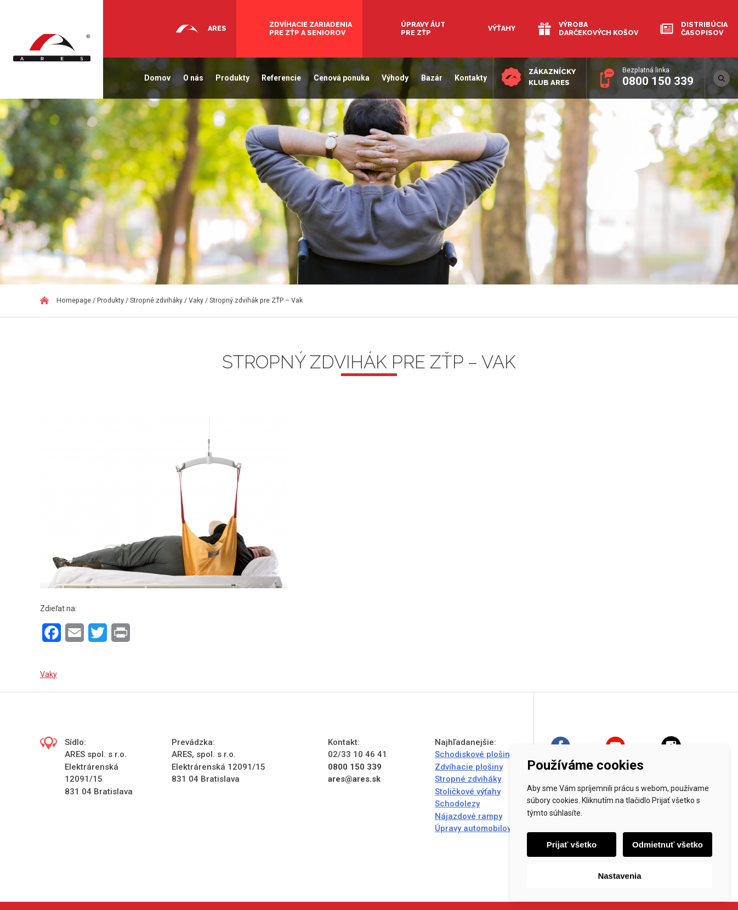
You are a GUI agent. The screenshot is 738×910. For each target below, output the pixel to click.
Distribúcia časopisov (704, 28)
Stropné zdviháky (468, 779)
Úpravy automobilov (473, 828)
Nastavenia (619, 875)
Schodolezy (457, 804)
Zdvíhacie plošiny (469, 767)
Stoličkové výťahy (468, 792)
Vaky (48, 674)
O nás (192, 77)
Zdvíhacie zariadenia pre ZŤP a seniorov (310, 28)
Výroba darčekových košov (598, 28)
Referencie (280, 77)
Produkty (231, 77)
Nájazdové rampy (468, 816)
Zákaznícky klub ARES (551, 77)
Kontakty (469, 77)
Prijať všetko (572, 844)
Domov (156, 77)
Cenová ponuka (340, 77)
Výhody (394, 77)
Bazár (430, 77)
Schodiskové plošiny (474, 754)
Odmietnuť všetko (667, 844)
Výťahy (501, 28)
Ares (217, 28)
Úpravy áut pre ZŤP (423, 28)
